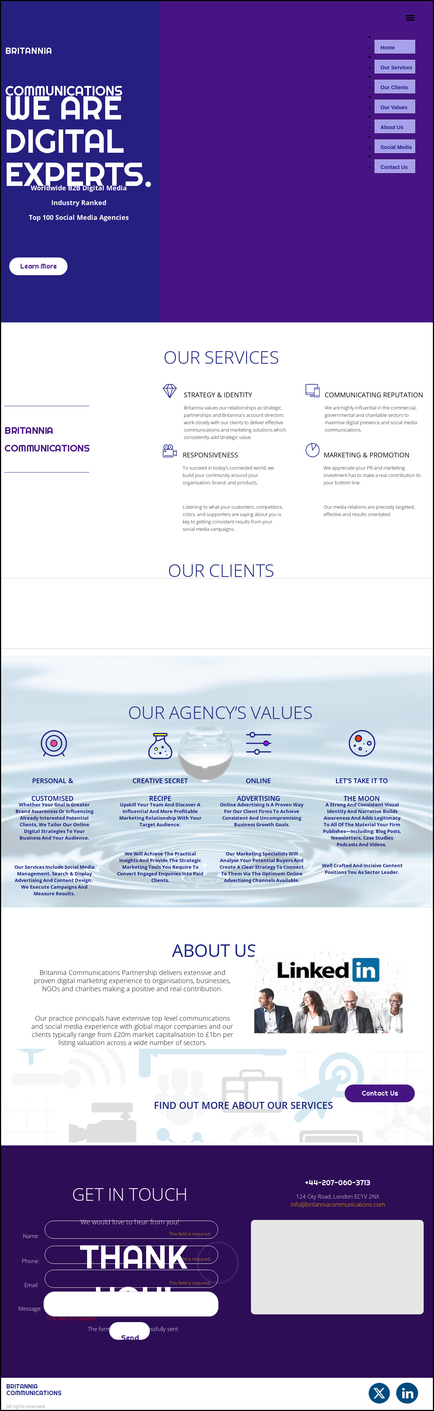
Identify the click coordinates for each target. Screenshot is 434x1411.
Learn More (38, 266)
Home (387, 48)
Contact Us (394, 167)
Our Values (393, 107)
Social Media (396, 147)
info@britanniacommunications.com (337, 1204)
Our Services (396, 67)
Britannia (30, 50)
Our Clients (394, 87)
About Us (391, 127)
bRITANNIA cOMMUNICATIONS (34, 1390)
